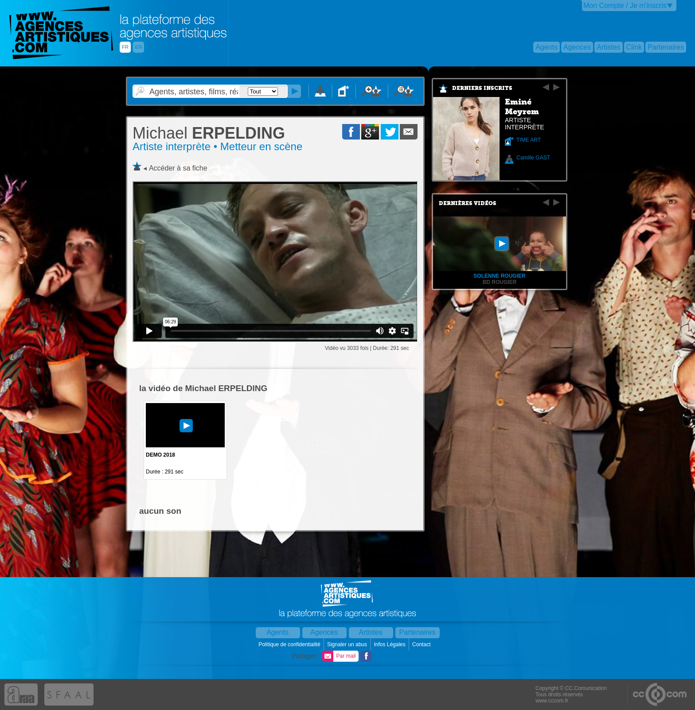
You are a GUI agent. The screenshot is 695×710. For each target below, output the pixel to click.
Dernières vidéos (467, 203)
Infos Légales (390, 644)
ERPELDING (209, 133)
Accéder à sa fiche (178, 168)
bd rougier (500, 282)
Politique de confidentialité (290, 644)
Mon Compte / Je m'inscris (625, 5)
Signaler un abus (347, 644)
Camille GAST (533, 158)
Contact (422, 644)
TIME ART (528, 140)
